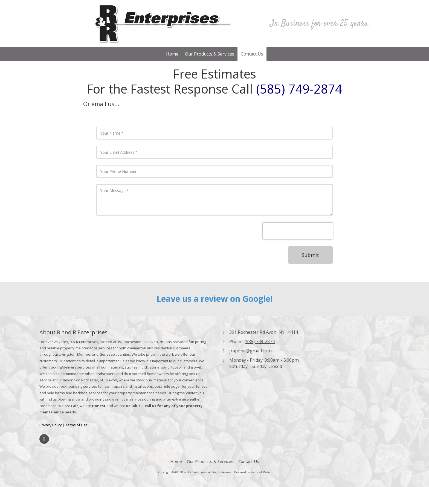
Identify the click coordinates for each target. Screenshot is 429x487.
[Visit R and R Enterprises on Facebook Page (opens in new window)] (44, 439)
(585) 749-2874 (260, 341)
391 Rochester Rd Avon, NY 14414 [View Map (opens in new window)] (263, 332)
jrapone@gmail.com (250, 351)
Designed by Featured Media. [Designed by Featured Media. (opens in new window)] (252, 472)
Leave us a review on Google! (214, 298)
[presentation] (298, 231)
